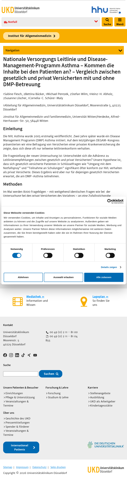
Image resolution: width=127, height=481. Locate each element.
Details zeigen (109, 267)
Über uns (8, 412)
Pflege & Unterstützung (20, 397)
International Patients (19, 447)
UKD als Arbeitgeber (102, 401)
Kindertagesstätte (101, 405)
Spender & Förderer (17, 426)
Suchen (49, 373)
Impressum (22, 466)
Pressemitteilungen (18, 422)
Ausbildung (97, 397)
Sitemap (7, 466)
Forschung (54, 393)
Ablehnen (23, 277)
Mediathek (33, 296)
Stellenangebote (100, 393)
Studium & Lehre (58, 397)
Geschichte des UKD (18, 418)
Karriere (93, 387)
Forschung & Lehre (57, 387)
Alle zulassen (103, 277)
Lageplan (99, 296)
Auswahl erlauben (63, 277)
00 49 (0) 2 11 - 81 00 (63, 332)
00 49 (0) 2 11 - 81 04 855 (61, 338)
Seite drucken (58, 466)
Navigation (12, 50)
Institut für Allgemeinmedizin (29, 36)
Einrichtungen (14, 393)
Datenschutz (39, 466)
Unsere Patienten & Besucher (20, 387)
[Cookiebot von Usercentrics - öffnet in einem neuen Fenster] (109, 201)
